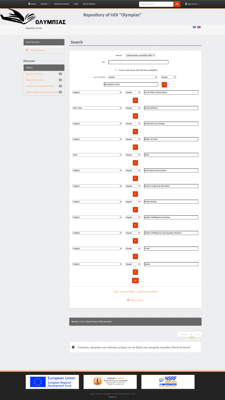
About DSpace (89, 3)
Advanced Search (61, 3)
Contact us (112, 397)
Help (76, 3)
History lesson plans (35, 80)
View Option (135, 300)
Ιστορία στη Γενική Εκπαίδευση (40, 86)
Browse (45, 3)
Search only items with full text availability (136, 70)
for (103, 62)
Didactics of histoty (34, 74)
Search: (119, 55)
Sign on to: (192, 3)
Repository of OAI (34, 28)
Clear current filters (124, 291)
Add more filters (148, 291)
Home (32, 3)
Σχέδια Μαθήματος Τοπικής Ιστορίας (42, 92)
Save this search (35, 50)
